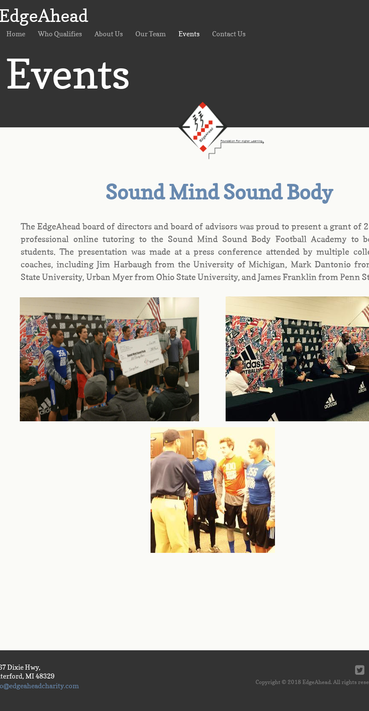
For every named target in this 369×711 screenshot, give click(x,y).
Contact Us (228, 34)
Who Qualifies (60, 34)
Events (188, 34)
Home (15, 34)
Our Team (150, 34)
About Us (108, 34)
